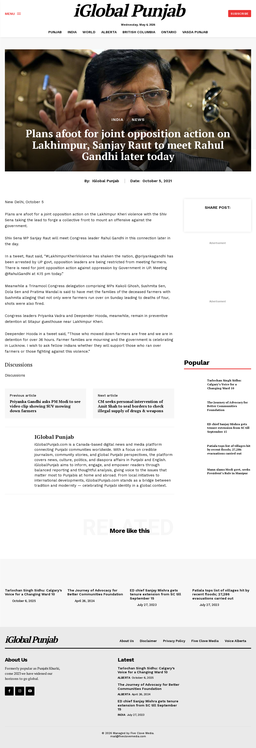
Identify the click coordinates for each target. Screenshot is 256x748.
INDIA (117, 120)
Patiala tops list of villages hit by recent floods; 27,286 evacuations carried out (228, 449)
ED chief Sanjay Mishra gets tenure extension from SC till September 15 (228, 427)
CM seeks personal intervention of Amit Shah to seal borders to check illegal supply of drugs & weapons (131, 406)
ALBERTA (124, 677)
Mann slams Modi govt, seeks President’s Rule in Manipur (228, 471)
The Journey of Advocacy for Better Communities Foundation (227, 406)
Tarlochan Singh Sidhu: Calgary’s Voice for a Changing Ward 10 (224, 384)
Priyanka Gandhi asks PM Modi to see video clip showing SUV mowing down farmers (45, 406)
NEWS (138, 120)
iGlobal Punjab (105, 181)
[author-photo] (8, 600)
